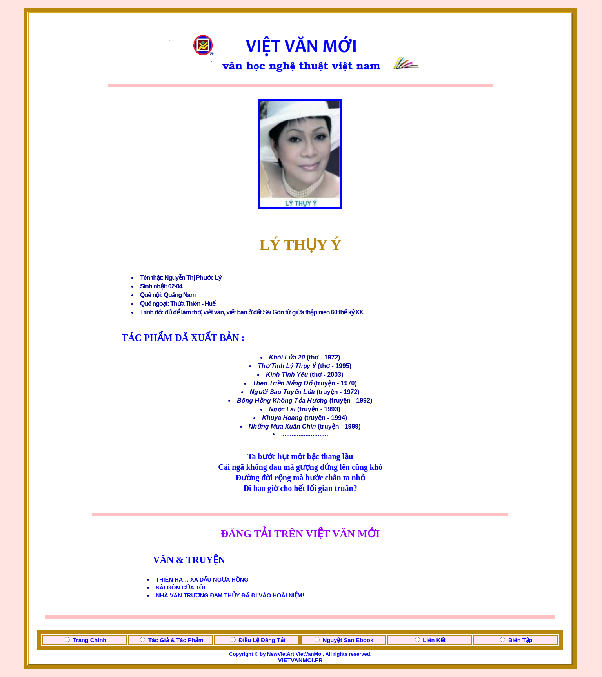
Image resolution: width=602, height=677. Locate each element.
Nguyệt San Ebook (348, 640)
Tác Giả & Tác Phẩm (176, 640)
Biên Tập (520, 640)
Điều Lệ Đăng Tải (262, 640)
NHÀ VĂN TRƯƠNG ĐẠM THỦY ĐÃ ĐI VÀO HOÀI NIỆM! (230, 595)
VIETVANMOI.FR (300, 660)
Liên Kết (434, 640)
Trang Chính (90, 640)
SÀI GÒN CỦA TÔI (180, 587)
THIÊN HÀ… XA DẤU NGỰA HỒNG (202, 580)
